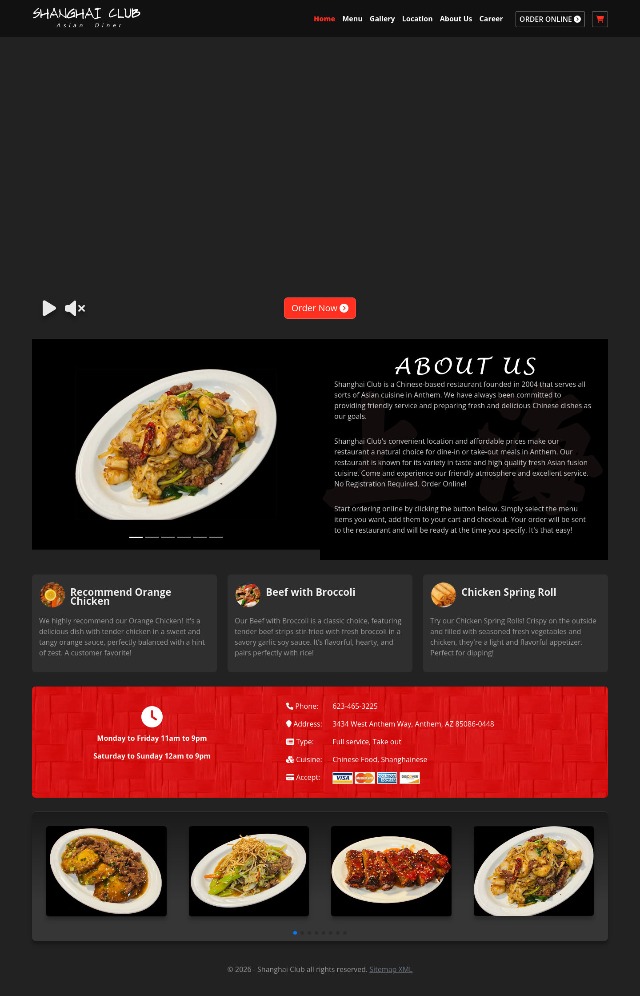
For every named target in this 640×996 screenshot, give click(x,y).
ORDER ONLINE (550, 19)
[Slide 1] (136, 537)
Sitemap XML (390, 969)
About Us (456, 19)
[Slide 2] (152, 537)
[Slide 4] (184, 537)
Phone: (302, 706)
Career (491, 19)
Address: (304, 724)
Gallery (382, 19)
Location (417, 19)
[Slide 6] (216, 537)
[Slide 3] (168, 537)
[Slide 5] (200, 537)
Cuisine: (304, 759)
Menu (352, 19)
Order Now (320, 308)
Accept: (303, 777)
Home (324, 19)
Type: (300, 742)
